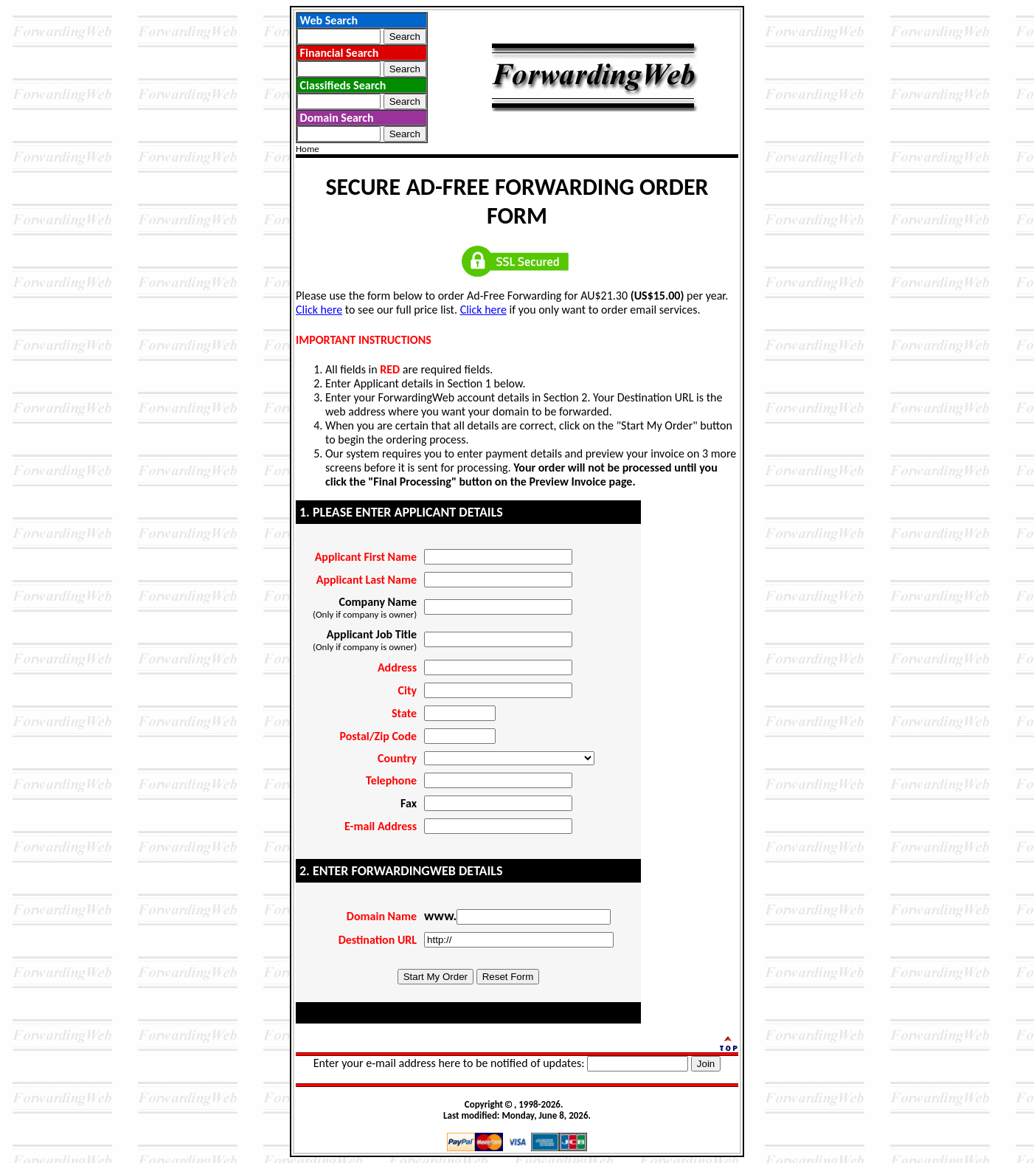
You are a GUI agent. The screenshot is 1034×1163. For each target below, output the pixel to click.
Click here (319, 310)
